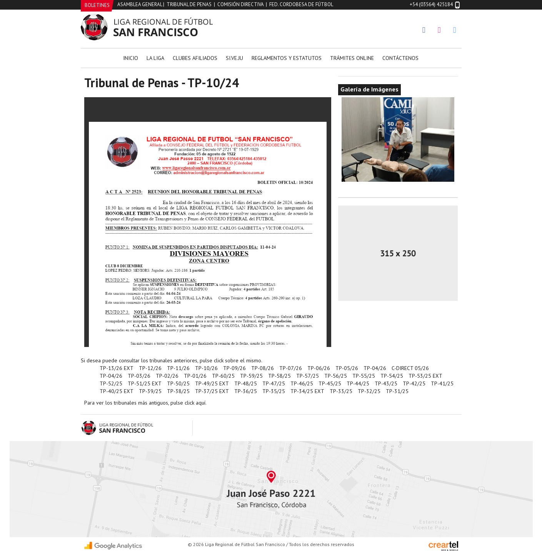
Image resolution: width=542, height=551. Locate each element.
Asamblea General (139, 4)
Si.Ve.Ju (234, 58)
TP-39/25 (150, 391)
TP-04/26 (375, 368)
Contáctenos (400, 58)
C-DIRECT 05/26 (410, 368)
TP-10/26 (206, 368)
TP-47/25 (273, 383)
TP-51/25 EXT (145, 383)
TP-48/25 (245, 383)
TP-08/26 (262, 368)
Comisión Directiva (240, 4)
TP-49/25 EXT (212, 383)
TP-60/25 (223, 375)
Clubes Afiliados (195, 58)
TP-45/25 (330, 383)
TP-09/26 (234, 368)
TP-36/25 (245, 391)
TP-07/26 (290, 368)
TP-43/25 (386, 383)
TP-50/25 (178, 383)
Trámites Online (352, 58)
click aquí (195, 402)
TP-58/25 (279, 375)
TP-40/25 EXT (116, 391)
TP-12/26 (150, 368)
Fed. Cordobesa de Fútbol (301, 4)
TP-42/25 (414, 383)
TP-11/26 (178, 368)
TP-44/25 (358, 383)
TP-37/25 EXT (212, 391)
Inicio (130, 58)
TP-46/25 (301, 383)
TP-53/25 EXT (425, 375)
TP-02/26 (167, 375)
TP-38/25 (178, 391)
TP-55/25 (363, 375)
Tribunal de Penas (189, 4)
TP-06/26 (318, 368)
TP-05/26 (346, 368)
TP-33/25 (341, 391)
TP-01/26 (195, 375)
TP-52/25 (111, 383)
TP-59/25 (251, 375)
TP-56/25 (335, 375)
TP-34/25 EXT (307, 391)
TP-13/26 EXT (116, 368)
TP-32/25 (369, 391)
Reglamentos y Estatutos (287, 58)
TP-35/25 (273, 391)
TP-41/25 (442, 383)
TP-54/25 (391, 375)
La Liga (155, 58)
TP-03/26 (139, 375)
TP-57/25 (307, 375)
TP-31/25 (397, 391)
